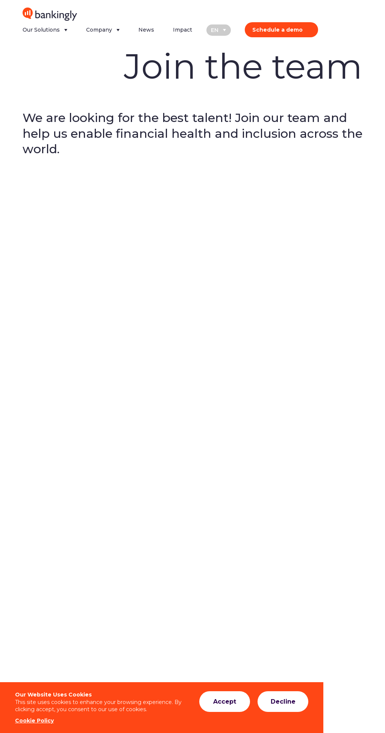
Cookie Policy (34, 720)
